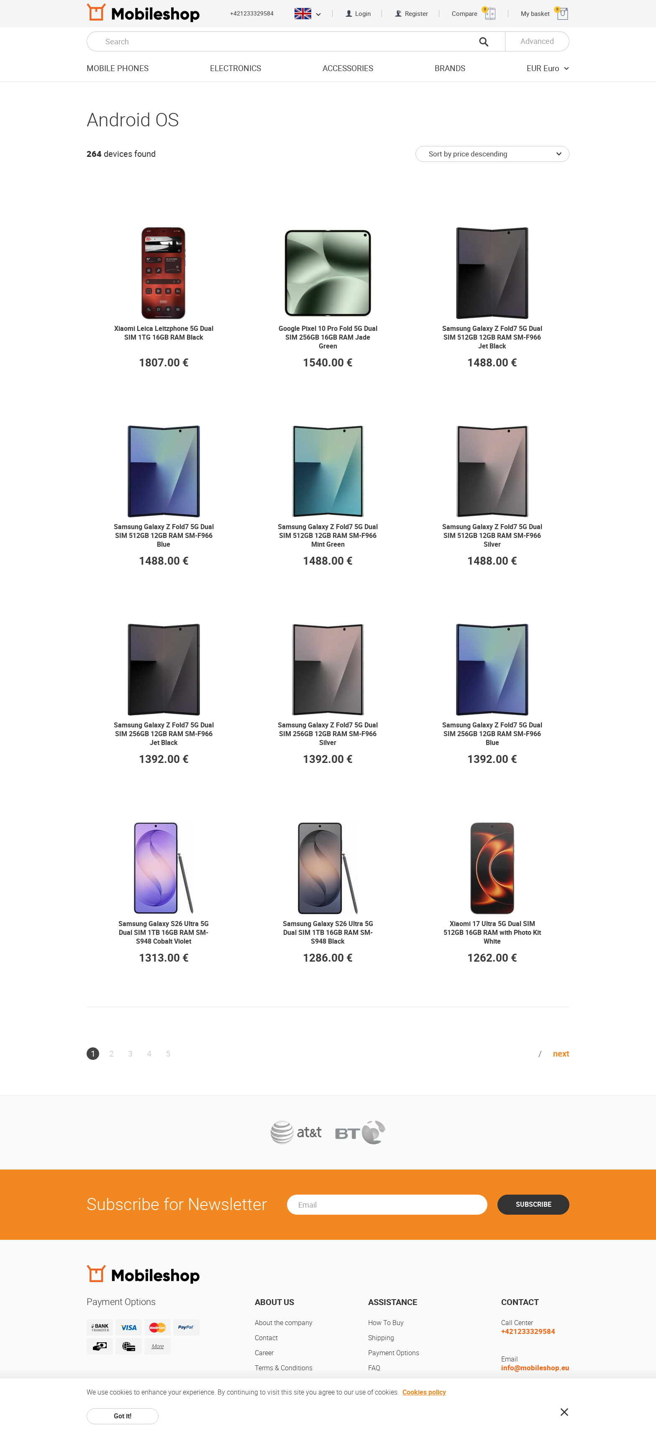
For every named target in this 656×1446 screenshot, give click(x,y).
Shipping (381, 1338)
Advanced (537, 41)
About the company (284, 1323)
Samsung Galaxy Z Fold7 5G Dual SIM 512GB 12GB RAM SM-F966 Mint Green (328, 535)
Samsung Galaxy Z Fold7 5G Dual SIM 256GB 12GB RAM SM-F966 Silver (328, 734)
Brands (450, 68)
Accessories (348, 68)
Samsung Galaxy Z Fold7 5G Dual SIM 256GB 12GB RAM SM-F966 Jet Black (164, 734)
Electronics (235, 68)
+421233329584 (252, 13)
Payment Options (393, 1353)
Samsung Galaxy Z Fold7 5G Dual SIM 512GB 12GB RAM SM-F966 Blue (164, 535)
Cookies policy (424, 1392)
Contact (266, 1338)
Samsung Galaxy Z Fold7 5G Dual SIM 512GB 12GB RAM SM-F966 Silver (492, 535)
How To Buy (386, 1323)
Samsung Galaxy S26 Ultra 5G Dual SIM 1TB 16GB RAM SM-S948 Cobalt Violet (163, 932)
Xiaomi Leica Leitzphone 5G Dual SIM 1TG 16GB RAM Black (163, 333)
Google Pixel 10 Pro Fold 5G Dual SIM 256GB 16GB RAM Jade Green (328, 337)
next (561, 1054)
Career (264, 1353)
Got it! (122, 1416)
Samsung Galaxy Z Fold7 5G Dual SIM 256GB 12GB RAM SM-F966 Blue (492, 734)
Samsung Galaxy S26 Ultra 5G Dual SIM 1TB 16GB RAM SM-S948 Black (328, 932)
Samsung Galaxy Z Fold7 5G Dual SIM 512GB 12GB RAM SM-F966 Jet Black (492, 337)
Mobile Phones (118, 68)
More (157, 1346)
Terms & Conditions (284, 1368)
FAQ (374, 1368)
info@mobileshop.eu (535, 1368)
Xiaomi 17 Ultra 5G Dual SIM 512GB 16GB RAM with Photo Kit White (492, 932)
